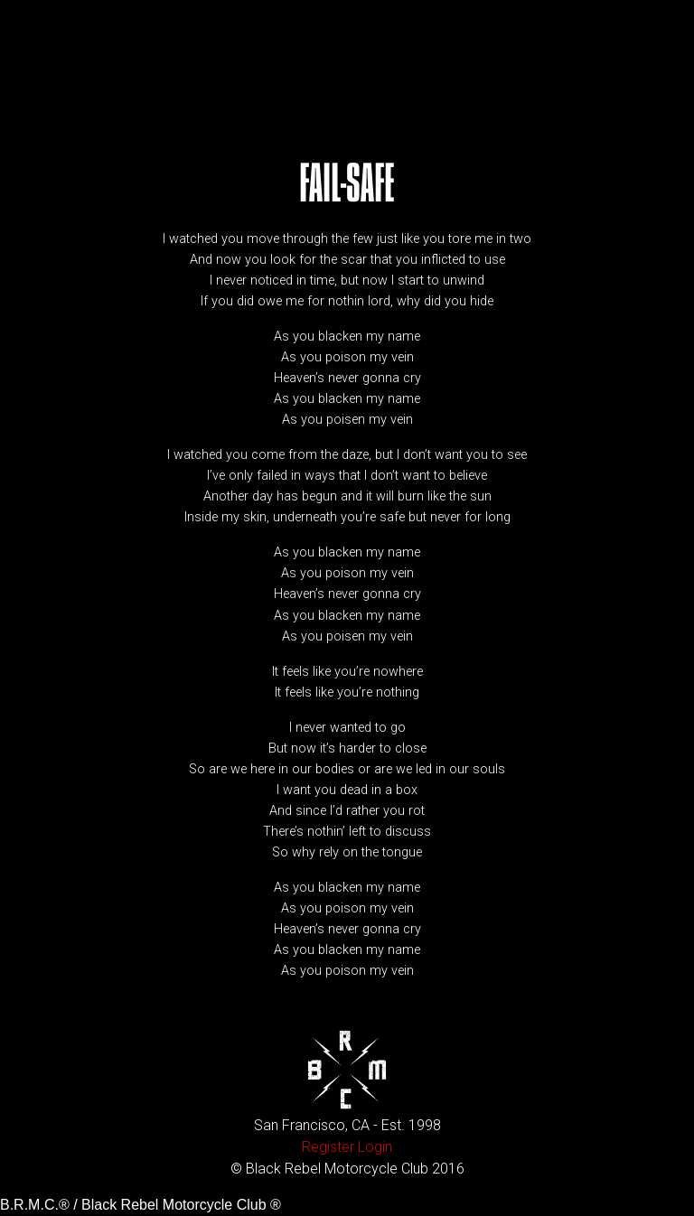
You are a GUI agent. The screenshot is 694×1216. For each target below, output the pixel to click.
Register (328, 1146)
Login (375, 1146)
